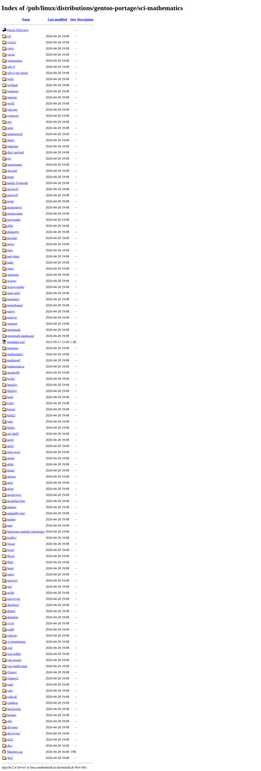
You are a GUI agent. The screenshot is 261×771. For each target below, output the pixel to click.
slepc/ (11, 140)
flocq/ (11, 556)
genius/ (12, 507)
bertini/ (12, 715)
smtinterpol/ (15, 134)
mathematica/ (16, 366)
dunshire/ (13, 605)
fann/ (10, 568)
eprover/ (12, 580)
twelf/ (11, 103)
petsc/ (11, 244)
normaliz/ (13, 299)
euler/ (10, 574)
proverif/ (13, 189)
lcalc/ (10, 403)
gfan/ (10, 488)
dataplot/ (13, 617)
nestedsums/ (15, 305)
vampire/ (13, 91)
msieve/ (12, 317)
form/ (10, 550)
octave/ (12, 281)
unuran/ (12, 97)
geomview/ (14, 495)
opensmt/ (13, 274)
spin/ (10, 128)
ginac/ (11, 470)
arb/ (9, 721)
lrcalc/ (11, 378)
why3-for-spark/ (17, 73)
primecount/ (15, 213)
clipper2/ (13, 678)
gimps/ (11, 476)
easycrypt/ (14, 599)
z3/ (9, 36)
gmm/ (11, 458)
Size (73, 19)
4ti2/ (10, 758)
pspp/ (10, 177)
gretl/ (10, 440)
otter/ (10, 268)
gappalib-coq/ (16, 513)
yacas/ (11, 54)
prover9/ (12, 195)
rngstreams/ (14, 164)
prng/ (10, 201)
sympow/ (13, 115)
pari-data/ (13, 256)
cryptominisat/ (16, 641)
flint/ (10, 562)
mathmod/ (13, 360)
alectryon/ (13, 733)
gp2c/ (10, 446)
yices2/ (11, 42)
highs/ (11, 427)
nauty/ (11, 311)
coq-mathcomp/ (17, 666)
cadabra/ (12, 703)
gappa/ (11, 519)
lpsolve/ (12, 385)
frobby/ (12, 537)
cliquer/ (12, 672)
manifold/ (13, 372)
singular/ (13, 146)
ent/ (9, 586)
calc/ (10, 690)
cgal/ (10, 684)
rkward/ (12, 170)
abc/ (10, 745)
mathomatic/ (15, 354)
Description (85, 19)
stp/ (9, 122)
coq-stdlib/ (14, 654)
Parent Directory (18, 30)
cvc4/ (10, 623)
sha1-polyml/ (15, 152)
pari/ (10, 250)
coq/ (10, 647)
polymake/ (14, 219)
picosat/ (12, 238)
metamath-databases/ (20, 336)
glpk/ (10, 464)
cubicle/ (12, 635)
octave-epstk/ (15, 287)
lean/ (10, 397)
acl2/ (10, 739)
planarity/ (13, 232)
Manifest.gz (15, 751)
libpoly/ (12, 391)
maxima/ (13, 348)
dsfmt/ (11, 611)
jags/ (10, 421)
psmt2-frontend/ (17, 183)
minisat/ (12, 323)
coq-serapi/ (14, 660)
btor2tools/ (14, 709)
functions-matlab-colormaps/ (26, 531)
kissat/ (11, 409)
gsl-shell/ (13, 433)
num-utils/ (14, 293)
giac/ (10, 482)
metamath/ (14, 329)
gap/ (10, 525)
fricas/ (11, 544)
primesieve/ (14, 207)
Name (26, 19)
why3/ (11, 66)
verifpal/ (12, 85)
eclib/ (10, 592)
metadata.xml (16, 342)
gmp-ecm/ (13, 452)
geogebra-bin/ (16, 501)
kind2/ (11, 415)
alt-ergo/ (12, 727)
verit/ (10, 79)
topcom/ (12, 109)
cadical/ (12, 696)
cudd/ (10, 629)
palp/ (10, 262)
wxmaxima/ (15, 60)
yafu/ (10, 48)
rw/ (9, 158)
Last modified (57, 19)
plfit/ (10, 226)
